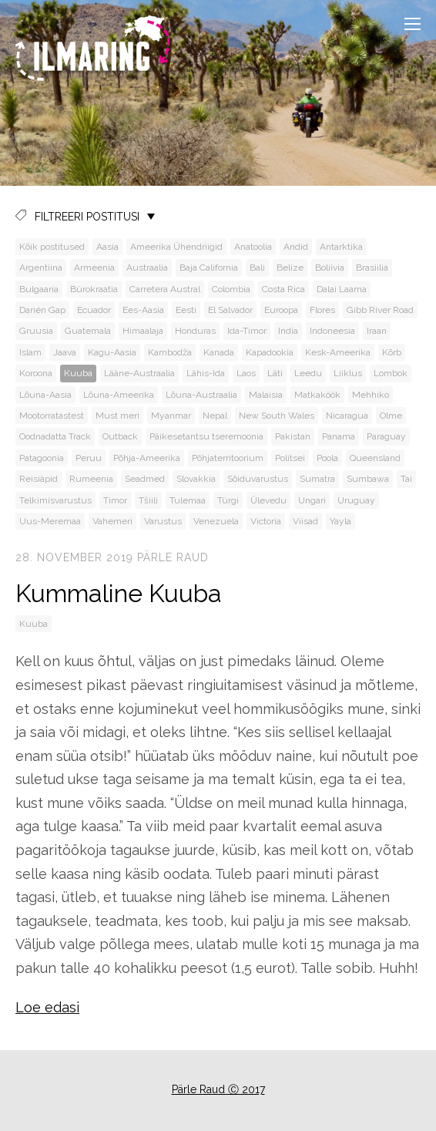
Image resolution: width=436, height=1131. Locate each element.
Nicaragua (347, 415)
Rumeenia (91, 478)
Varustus (163, 521)
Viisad (305, 521)
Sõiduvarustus (257, 478)
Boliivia (329, 267)
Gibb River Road (380, 310)
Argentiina (40, 267)
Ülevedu (268, 500)
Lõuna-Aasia (45, 394)
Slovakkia (196, 478)
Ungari (312, 500)
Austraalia (147, 267)
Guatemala (88, 330)
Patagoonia (41, 458)
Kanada (218, 352)
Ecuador (94, 310)
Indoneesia (332, 330)
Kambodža (170, 352)
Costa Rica (283, 289)
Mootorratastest (51, 415)
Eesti (186, 310)
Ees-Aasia (143, 310)
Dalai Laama (342, 289)
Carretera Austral (164, 289)
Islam (30, 352)
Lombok (390, 373)
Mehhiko (370, 394)
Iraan (377, 330)
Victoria (265, 521)
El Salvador (230, 310)
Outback (120, 436)
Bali (257, 267)
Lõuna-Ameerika (118, 394)
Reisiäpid (38, 478)
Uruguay (356, 500)
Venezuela (216, 521)
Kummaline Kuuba (118, 593)
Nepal (215, 415)
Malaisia (266, 394)
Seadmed (145, 478)
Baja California (208, 267)
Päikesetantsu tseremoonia (206, 436)
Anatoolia (253, 246)
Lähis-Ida (205, 373)
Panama (338, 436)
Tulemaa (187, 500)
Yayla (340, 521)
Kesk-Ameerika (338, 352)
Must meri (117, 415)
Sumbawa (368, 478)
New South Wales (276, 415)
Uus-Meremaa (50, 521)
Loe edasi (47, 1007)
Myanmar (171, 415)
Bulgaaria (39, 289)
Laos (246, 373)
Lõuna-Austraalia (201, 394)
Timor (115, 500)
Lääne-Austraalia (139, 373)
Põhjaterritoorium (227, 458)
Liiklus (348, 373)
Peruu (88, 458)
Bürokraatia (94, 289)
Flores (322, 310)
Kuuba (78, 373)
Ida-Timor (247, 330)
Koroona (35, 373)
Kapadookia (269, 352)
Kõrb (391, 352)
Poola (327, 458)
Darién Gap (42, 310)
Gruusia (36, 330)
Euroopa (281, 310)
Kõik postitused (52, 246)
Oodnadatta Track (55, 436)
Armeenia (94, 267)
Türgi (228, 500)
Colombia (231, 289)
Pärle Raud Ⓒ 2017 (218, 1089)
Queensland (375, 458)
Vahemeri (112, 521)
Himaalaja (142, 330)
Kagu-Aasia (112, 352)
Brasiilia (372, 267)
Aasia (107, 246)
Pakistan (292, 436)
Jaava (64, 352)
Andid (295, 246)
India (288, 330)
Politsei (290, 458)
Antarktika (341, 246)
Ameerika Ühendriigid (176, 246)
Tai (406, 478)
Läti (275, 373)
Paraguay (386, 436)
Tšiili (148, 500)
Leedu (308, 373)
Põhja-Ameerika (146, 458)
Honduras (195, 330)
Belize (290, 267)
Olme (391, 415)
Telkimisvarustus (55, 500)
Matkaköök (317, 394)
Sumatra (317, 478)
